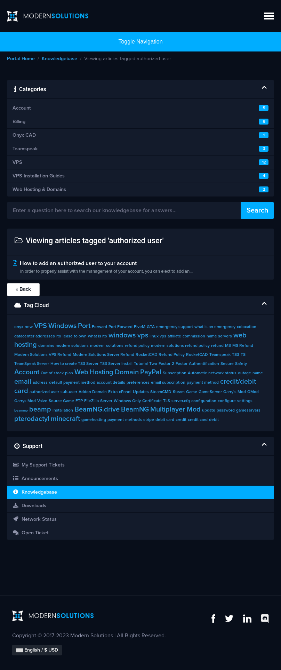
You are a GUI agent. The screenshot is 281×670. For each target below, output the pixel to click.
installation (63, 410)
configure (227, 401)
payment (115, 420)
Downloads (29, 505)
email (22, 381)
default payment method (72, 383)
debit (214, 420)
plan (69, 373)
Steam (179, 392)
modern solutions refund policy (180, 346)
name (257, 373)
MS (228, 346)
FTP (79, 401)
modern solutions (72, 346)
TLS (166, 401)
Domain (127, 372)
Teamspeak (220, 355)
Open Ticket (31, 532)
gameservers (248, 410)
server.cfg (180, 401)
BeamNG (135, 409)
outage (244, 373)
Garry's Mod (234, 392)
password (226, 410)
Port (84, 325)
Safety (241, 364)
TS (243, 355)
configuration (203, 401)
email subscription (168, 383)
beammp (21, 410)
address (40, 383)
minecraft (65, 418)
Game (191, 392)
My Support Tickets (39, 465)
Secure (227, 364)
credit (181, 420)
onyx (18, 327)
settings (244, 401)
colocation (246, 327)
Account (26, 372)
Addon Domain (93, 392)
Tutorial (141, 364)
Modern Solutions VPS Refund (42, 355)
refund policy (137, 346)
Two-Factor (159, 364)
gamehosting (93, 420)
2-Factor (179, 364)
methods (133, 420)
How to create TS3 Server (74, 364)
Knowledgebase (59, 58)
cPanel (125, 392)
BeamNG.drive (97, 409)
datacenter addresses (34, 336)
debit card (164, 420)
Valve (42, 401)
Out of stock (52, 373)
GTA (151, 327)
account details (111, 383)
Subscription (174, 373)
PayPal (150, 372)
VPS (40, 325)
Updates (141, 392)
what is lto (97, 336)
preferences (138, 383)
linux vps (158, 336)
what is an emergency (214, 327)
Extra (113, 392)
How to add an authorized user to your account (140, 268)
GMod (253, 392)
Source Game (61, 401)
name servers (219, 336)
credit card (198, 420)
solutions (114, 346)
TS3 (235, 355)
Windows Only (127, 401)
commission (194, 336)
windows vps (128, 335)
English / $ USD (37, 650)
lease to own (75, 336)
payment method (203, 383)
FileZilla (91, 401)
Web (81, 372)
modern (97, 346)
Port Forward (121, 327)
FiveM (139, 327)
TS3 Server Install (116, 364)
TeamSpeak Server (31, 364)
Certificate (152, 401)
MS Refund (242, 346)
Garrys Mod (25, 401)
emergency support (174, 327)
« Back (23, 289)
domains (46, 346)
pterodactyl (31, 418)
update (208, 410)
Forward (99, 327)
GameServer (210, 392)
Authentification (204, 364)
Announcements (35, 478)
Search (257, 210)
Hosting (101, 372)
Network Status (35, 519)
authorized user (44, 392)
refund (217, 346)
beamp (40, 409)
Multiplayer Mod (175, 409)
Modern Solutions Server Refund (103, 355)
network (216, 373)
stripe (148, 420)
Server (106, 401)
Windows (62, 325)
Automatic (197, 373)
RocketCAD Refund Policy (160, 355)
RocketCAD (197, 355)
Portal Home (21, 58)
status (230, 373)
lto (58, 336)
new (29, 327)
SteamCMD (160, 392)
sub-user (69, 392)
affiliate (174, 336)
